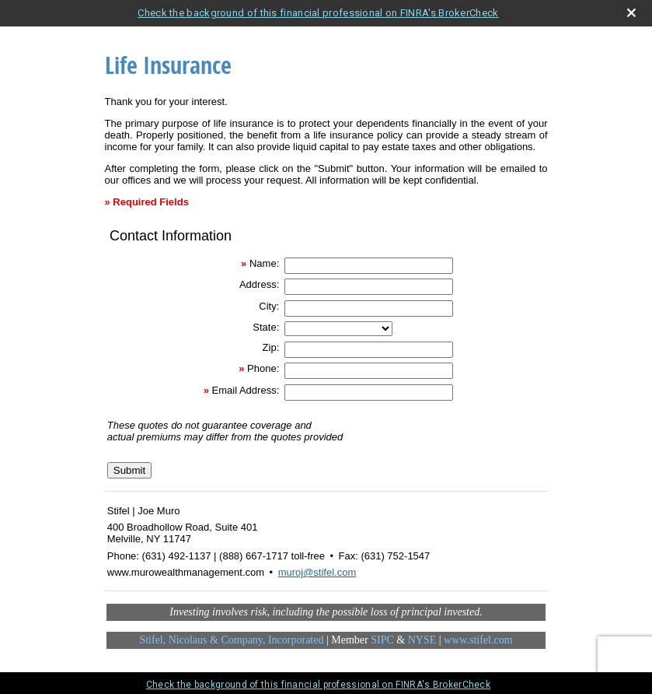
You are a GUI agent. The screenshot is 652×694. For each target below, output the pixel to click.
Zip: (271, 347)
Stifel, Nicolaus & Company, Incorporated (231, 640)
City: (269, 306)
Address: (259, 284)
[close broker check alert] (631, 13)
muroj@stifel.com (317, 572)
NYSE (422, 640)
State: (266, 327)
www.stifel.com (478, 640)
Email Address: (246, 390)
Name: (264, 263)
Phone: (263, 368)
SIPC (382, 640)
